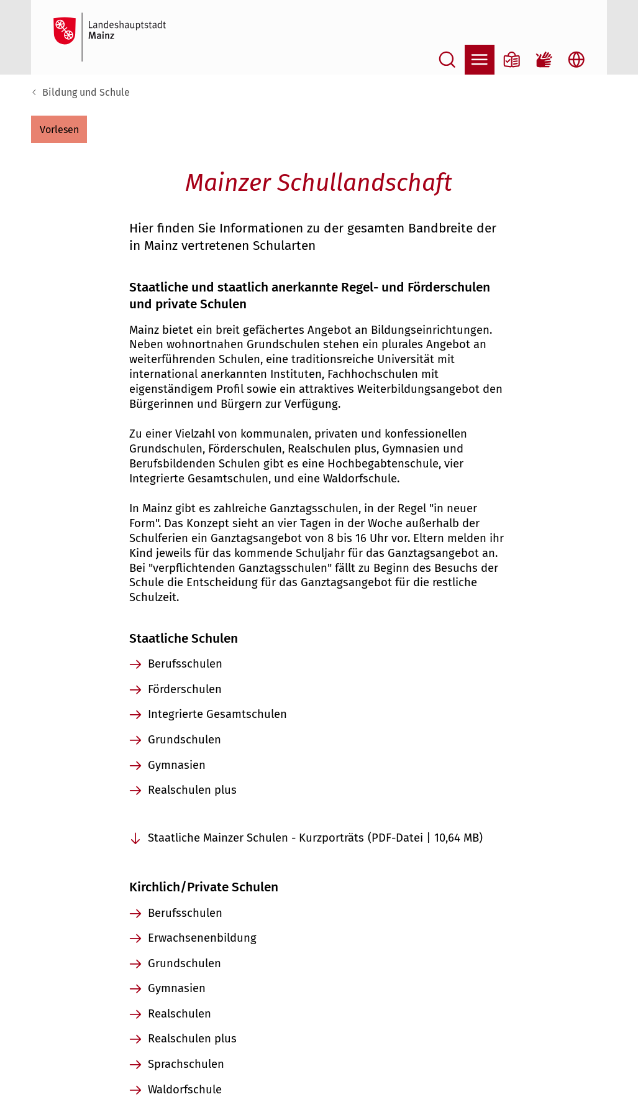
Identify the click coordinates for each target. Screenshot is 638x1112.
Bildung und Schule (86, 92)
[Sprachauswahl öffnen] (576, 60)
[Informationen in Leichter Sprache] (512, 60)
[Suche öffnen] (447, 60)
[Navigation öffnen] (479, 60)
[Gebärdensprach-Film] (544, 60)
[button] (59, 129)
